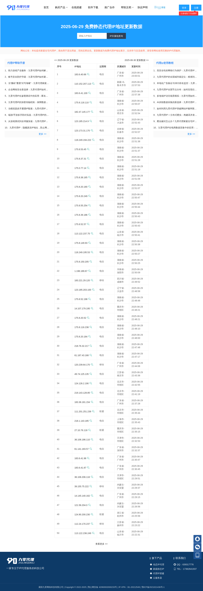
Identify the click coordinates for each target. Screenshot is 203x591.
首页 (46, 7)
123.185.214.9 (83, 121)
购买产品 (61, 7)
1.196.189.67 (83, 271)
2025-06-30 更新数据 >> (137, 60)
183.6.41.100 (83, 93)
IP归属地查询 (116, 36)
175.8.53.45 (82, 149)
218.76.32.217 (83, 346)
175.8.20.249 (83, 196)
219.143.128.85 (84, 393)
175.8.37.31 (82, 158)
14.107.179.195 (84, 308)
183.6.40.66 (82, 74)
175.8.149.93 (83, 243)
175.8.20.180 (83, 187)
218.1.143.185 (83, 421)
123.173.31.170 (84, 130)
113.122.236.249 (85, 533)
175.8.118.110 (83, 102)
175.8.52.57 (82, 224)
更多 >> (42, 134)
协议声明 (143, 7)
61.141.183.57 (83, 449)
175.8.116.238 (83, 327)
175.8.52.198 (83, 299)
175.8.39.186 (83, 215)
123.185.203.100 (85, 290)
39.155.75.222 (83, 486)
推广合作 (110, 7)
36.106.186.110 (84, 439)
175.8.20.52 (82, 318)
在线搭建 (77, 7)
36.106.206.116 (84, 477)
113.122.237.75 (84, 233)
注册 (196, 8)
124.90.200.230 (84, 514)
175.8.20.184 (83, 336)
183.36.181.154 (84, 402)
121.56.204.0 (83, 505)
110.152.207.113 (85, 84)
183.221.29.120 (84, 280)
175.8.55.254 (83, 205)
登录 (184, 8)
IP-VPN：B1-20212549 (129, 587)
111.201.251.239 (85, 411)
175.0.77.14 (82, 168)
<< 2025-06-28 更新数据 (66, 60)
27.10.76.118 (83, 430)
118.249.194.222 (85, 140)
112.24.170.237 (84, 524)
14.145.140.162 (84, 496)
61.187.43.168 (83, 355)
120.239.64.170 (84, 364)
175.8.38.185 (83, 177)
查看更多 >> (101, 544)
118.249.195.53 (84, 252)
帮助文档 (127, 7)
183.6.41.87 (82, 467)
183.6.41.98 (82, 458)
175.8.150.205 (83, 261)
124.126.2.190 (83, 383)
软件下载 (93, 7)
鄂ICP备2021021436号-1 (153, 587)
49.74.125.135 (83, 374)
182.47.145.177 (84, 112)
